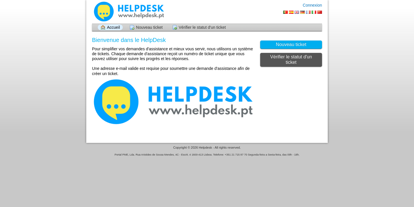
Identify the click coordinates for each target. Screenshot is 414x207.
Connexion (312, 5)
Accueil (113, 27)
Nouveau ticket (149, 27)
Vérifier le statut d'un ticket (202, 27)
